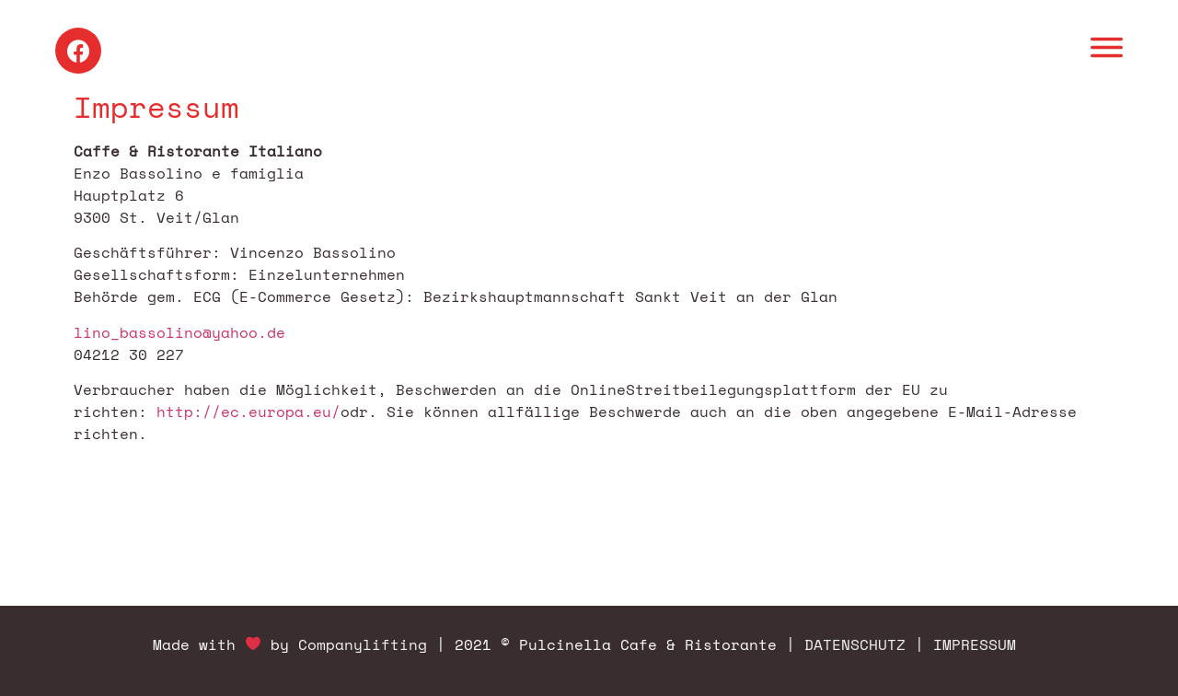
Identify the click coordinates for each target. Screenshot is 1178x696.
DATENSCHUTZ (855, 644)
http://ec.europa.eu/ (248, 411)
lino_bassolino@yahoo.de (179, 332)
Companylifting (362, 644)
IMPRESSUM (974, 644)
